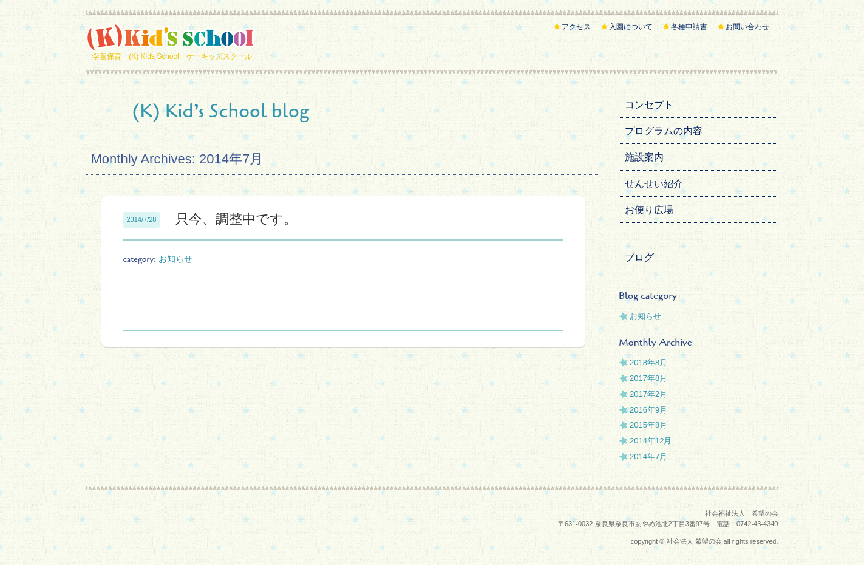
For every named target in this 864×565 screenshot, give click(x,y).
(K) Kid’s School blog (221, 111)
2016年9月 (648, 409)
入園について (631, 26)
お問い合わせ (747, 26)
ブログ (639, 257)
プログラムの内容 (663, 131)
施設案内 (644, 157)
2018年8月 (648, 362)
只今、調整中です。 (236, 219)
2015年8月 (648, 425)
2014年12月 (651, 440)
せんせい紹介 (654, 184)
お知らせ (175, 259)
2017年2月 (648, 394)
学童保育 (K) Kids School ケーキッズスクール (172, 56)
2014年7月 (648, 456)
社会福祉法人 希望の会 (741, 513)
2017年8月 (648, 378)
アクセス (576, 26)
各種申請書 (689, 26)
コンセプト (649, 105)
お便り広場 (649, 210)
